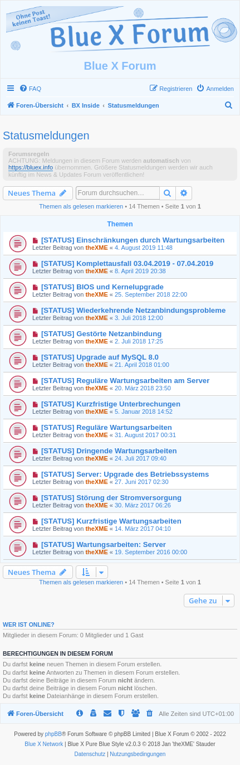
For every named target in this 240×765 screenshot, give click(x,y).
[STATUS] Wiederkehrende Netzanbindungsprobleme (133, 310)
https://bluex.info (30, 167)
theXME (96, 247)
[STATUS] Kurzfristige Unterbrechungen (110, 404)
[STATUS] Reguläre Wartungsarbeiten (106, 427)
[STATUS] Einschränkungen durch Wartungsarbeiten (132, 240)
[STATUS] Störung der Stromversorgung (111, 497)
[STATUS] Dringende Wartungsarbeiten (109, 451)
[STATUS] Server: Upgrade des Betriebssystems (125, 474)
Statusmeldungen (46, 135)
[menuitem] (30, 88)
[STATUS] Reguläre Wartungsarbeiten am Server (125, 380)
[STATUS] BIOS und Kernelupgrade (102, 287)
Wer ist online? (29, 624)
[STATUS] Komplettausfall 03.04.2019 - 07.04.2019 (127, 263)
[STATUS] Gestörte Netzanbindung (101, 334)
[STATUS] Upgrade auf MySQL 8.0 (100, 357)
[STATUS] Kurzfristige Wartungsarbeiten (111, 521)
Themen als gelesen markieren (81, 206)
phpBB (53, 734)
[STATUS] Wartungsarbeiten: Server (103, 544)
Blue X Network (44, 744)
